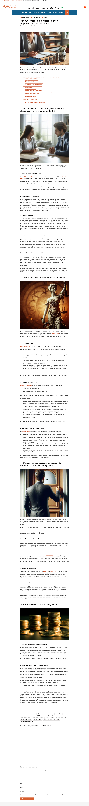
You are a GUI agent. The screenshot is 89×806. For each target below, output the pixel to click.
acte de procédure (25, 713)
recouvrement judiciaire (38, 717)
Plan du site (50, 804)
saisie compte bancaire (26, 719)
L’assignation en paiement (30, 89)
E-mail (21, 787)
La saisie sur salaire (29, 95)
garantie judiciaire (49, 713)
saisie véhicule (56, 719)
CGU (44, 804)
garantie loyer (58, 713)
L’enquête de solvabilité (30, 81)
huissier (65, 713)
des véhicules (53, 571)
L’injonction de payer (29, 87)
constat (33, 713)
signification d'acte (25, 721)
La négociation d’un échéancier (31, 80)
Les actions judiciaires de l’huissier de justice (32, 86)
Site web (22, 791)
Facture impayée (19, 0)
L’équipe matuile (26, 12)
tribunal (33, 721)
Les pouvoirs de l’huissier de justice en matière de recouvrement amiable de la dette (41, 77)
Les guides (43, 12)
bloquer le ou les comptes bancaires (46, 542)
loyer (22, 715)
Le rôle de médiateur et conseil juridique (33, 84)
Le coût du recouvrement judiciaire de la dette (35, 102)
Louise (23, 25)
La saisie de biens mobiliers (30, 96)
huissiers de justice (28, 176)
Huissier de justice (7, 0)
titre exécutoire (55, 333)
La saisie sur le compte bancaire (32, 93)
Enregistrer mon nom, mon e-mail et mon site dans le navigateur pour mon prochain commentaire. (43, 794)
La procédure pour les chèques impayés (33, 90)
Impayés (13, 0)
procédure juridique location (50, 715)
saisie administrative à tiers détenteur (59, 717)
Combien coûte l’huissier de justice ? (30, 99)
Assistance (61, 12)
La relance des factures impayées (32, 78)
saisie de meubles (37, 719)
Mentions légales (37, 804)
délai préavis (40, 713)
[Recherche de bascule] (67, 12)
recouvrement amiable (26, 717)
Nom (21, 783)
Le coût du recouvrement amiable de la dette (34, 101)
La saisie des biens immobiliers (31, 98)
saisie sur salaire (49, 555)
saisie (47, 717)
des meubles (46, 571)
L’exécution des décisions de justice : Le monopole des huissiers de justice (38, 92)
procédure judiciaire (37, 715)
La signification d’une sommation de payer (34, 83)
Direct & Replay (52, 12)
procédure (28, 715)
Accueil (2, 0)
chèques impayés (26, 431)
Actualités (35, 12)
